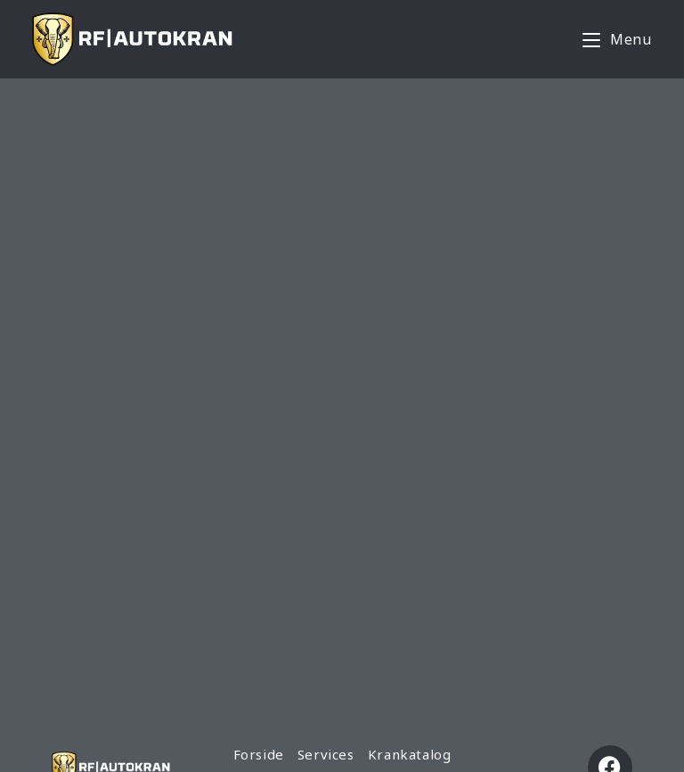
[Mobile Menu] (617, 39)
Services (325, 754)
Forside (258, 754)
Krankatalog (410, 754)
